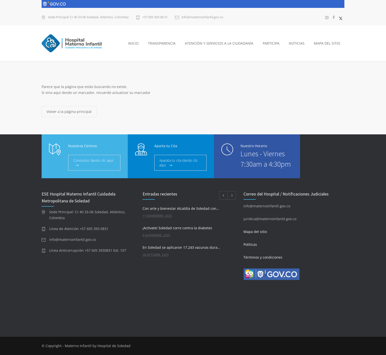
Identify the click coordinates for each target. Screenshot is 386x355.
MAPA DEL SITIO (327, 43)
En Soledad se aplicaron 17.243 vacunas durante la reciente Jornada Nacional (182, 247)
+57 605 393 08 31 (155, 17)
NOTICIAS (297, 43)
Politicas (250, 244)
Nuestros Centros (82, 145)
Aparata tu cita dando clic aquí (178, 162)
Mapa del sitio (255, 231)
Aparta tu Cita (165, 145)
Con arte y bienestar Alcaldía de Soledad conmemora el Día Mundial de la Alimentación (182, 208)
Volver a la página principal (69, 111)
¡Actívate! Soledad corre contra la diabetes (177, 228)
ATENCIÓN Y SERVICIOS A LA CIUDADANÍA (219, 43)
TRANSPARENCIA (162, 43)
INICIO (133, 43)
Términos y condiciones (262, 257)
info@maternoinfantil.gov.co (202, 17)
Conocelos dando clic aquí (93, 160)
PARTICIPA (271, 43)
